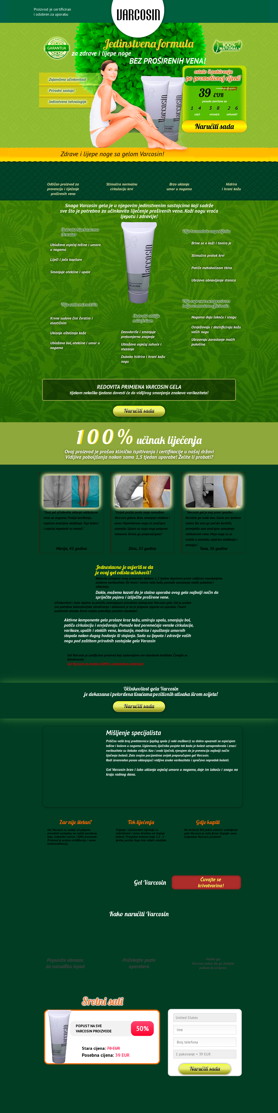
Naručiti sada (214, 126)
